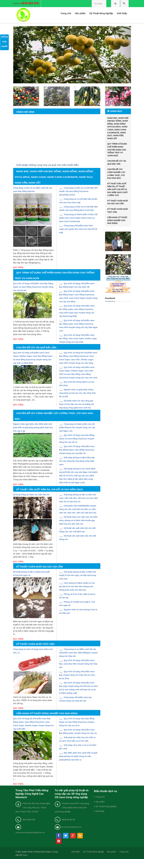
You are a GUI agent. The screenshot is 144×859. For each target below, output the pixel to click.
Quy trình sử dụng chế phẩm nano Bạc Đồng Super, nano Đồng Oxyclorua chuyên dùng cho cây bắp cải (77, 449)
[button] (22, 54)
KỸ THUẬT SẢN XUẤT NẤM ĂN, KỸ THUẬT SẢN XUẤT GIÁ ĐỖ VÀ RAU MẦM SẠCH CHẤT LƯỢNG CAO (117, 189)
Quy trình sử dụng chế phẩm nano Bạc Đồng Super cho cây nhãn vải (77, 285)
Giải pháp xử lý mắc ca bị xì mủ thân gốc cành (77, 747)
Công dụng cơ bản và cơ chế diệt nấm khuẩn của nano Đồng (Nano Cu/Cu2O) (78, 208)
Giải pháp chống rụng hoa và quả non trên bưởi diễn (47, 165)
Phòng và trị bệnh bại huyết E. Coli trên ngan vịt (77, 603)
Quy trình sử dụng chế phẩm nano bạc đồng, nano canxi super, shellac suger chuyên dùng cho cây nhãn (78, 338)
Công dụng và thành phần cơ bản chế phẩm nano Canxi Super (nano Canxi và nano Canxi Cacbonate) (78, 217)
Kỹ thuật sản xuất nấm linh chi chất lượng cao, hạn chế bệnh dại (77, 530)
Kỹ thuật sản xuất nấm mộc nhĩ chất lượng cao (77, 537)
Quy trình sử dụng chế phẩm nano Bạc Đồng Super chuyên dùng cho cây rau (78, 731)
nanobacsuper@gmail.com (71, 827)
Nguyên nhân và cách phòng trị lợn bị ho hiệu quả (78, 611)
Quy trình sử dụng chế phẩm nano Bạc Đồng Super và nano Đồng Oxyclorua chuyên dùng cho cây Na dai (33, 287)
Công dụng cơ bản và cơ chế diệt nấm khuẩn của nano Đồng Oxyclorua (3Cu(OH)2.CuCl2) (78, 191)
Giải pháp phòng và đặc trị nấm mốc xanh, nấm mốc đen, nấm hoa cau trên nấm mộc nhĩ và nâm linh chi (78, 498)
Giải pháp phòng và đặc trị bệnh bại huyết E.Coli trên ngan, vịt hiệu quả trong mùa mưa (77, 575)
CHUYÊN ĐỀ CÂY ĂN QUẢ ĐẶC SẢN (116, 162)
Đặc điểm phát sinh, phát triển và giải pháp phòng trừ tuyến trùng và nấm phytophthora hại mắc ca (78, 756)
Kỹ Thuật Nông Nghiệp (106, 806)
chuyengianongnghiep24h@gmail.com (30, 832)
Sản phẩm (100, 802)
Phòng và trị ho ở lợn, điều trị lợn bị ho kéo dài (77, 596)
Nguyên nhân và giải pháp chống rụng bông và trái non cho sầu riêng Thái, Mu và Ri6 (77, 393)
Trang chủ (100, 797)
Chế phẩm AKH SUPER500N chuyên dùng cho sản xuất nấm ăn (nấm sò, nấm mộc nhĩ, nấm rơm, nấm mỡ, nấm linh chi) (77, 509)
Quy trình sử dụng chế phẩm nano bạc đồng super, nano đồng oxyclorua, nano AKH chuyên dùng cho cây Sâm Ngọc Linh (78, 325)
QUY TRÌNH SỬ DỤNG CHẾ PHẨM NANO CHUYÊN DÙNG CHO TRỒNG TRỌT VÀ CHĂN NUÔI (117, 150)
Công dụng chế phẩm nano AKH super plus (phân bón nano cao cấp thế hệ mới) (78, 229)
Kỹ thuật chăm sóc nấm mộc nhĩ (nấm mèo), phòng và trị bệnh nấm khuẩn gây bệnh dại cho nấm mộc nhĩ (78, 520)
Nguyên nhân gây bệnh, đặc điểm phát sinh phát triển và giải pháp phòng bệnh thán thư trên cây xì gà (33, 427)
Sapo (25, 855)
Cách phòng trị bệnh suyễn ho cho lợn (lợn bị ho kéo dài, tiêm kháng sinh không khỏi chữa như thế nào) (77, 586)
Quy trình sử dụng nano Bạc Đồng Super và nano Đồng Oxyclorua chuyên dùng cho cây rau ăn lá (76, 722)
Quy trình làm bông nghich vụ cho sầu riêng (76, 383)
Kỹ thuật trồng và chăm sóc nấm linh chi (31, 495)
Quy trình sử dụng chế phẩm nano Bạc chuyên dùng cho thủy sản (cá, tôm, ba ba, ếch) (77, 675)
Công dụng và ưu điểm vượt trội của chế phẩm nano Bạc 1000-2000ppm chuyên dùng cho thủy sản (78, 652)
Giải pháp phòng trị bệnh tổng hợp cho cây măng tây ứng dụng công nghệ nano (77, 461)
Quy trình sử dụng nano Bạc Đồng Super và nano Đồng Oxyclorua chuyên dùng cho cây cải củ (76, 438)
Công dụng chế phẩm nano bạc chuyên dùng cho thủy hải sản (75, 699)
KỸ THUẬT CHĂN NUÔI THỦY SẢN (117, 210)
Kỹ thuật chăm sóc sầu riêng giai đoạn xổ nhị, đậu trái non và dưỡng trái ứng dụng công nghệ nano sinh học (76, 404)
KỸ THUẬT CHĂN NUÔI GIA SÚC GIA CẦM (117, 202)
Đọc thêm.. (18, 267)
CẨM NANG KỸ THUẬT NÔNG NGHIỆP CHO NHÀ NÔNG (117, 220)
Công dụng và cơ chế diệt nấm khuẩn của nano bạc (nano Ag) (78, 201)
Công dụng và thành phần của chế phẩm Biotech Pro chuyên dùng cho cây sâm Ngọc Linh (77, 427)
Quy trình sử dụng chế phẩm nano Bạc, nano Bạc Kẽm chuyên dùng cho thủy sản (78, 663)
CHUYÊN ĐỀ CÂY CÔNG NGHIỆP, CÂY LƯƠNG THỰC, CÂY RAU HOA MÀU (116, 173)
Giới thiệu (100, 811)
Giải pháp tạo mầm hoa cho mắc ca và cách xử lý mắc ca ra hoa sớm (77, 739)
